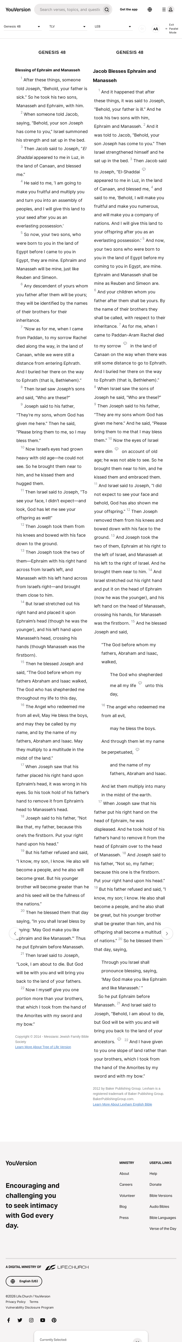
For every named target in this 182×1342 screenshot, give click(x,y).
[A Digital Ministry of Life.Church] (91, 1264)
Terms (33, 1302)
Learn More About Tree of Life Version (43, 1047)
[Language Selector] (150, 9)
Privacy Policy (16, 1302)
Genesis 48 (23, 26)
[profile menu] (167, 9)
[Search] (67, 9)
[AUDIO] (142, 28)
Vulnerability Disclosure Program (30, 1307)
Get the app (128, 9)
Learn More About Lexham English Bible (122, 1104)
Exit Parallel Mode (171, 28)
